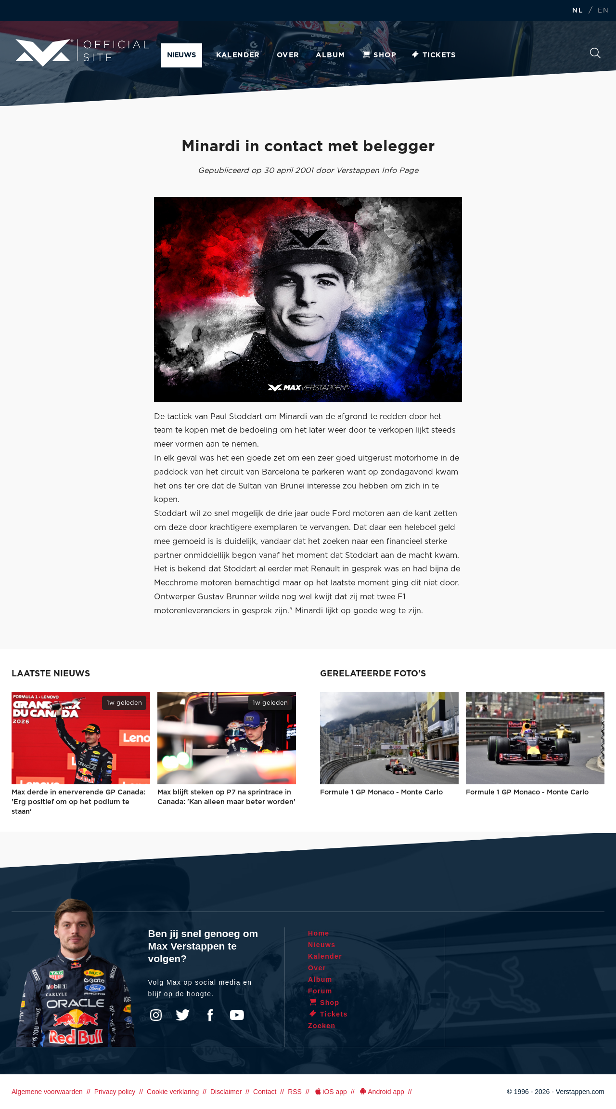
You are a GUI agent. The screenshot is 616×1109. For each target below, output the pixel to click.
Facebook (210, 1015)
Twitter (183, 1015)
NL (577, 11)
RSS (295, 1092)
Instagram (156, 1015)
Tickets (433, 55)
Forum (320, 991)
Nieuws (181, 55)
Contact (264, 1092)
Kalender (238, 55)
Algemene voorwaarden (47, 1092)
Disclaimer (226, 1092)
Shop (378, 55)
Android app (381, 1092)
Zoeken (595, 53)
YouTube (236, 1015)
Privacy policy (115, 1092)
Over (288, 55)
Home (319, 933)
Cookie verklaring (173, 1092)
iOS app (330, 1092)
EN (603, 11)
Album (330, 55)
